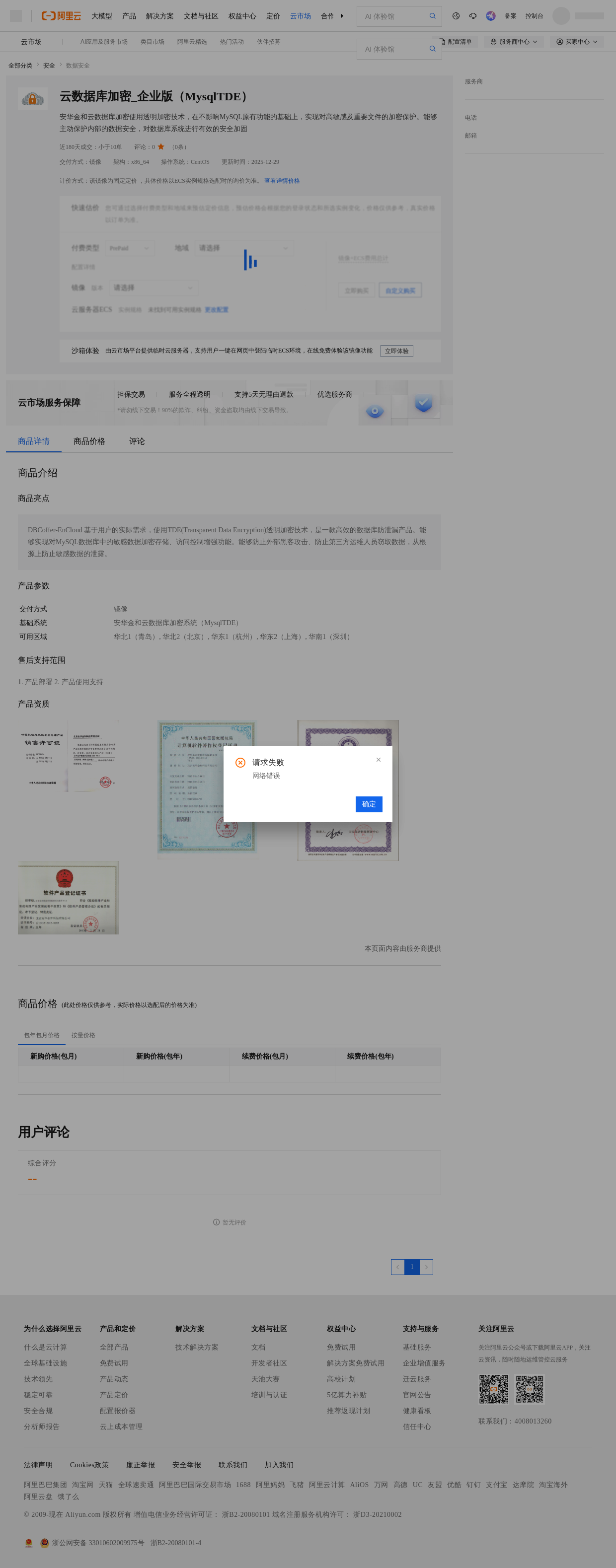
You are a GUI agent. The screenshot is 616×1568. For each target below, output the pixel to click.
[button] (379, 760)
